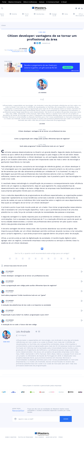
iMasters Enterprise (14, 2)
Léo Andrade (23, 48)
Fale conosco (39, 437)
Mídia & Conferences (30, 2)
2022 (25, 51)
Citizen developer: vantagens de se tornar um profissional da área (42, 131)
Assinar (65, 419)
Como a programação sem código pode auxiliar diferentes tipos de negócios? (42, 138)
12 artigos (10, 50)
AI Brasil (64, 2)
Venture (41, 2)
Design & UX (53, 14)
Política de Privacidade (25, 437)
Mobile (13, 14)
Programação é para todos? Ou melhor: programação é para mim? (25, 315)
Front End (25, 14)
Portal (4, 2)
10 (74, 258)
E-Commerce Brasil (52, 2)
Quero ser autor (51, 437)
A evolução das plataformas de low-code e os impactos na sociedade (26, 305)
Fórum (60, 437)
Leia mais (42, 123)
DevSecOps (39, 14)
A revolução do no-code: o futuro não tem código (19, 324)
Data (65, 14)
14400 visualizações (19, 50)
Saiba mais (6, 342)
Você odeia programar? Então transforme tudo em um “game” (42, 146)
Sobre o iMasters (10, 437)
